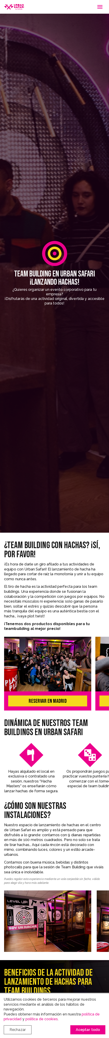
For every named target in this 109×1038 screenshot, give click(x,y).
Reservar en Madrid (47, 701)
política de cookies (41, 1019)
